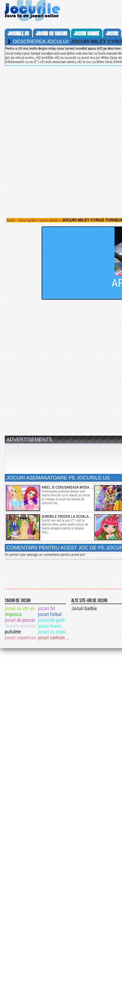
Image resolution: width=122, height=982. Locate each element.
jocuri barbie (86, 33)
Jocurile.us (18, 33)
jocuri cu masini (51, 33)
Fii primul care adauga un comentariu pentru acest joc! (45, 555)
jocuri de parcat (20, 620)
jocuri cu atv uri (20, 608)
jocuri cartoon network (54, 637)
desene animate (20, 626)
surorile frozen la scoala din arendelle (78, 516)
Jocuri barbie (84, 608)
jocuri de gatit (51, 620)
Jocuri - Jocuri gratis (21, 220)
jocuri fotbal (50, 614)
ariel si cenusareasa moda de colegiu (75, 487)
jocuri (112, 33)
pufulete (13, 632)
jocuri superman (20, 637)
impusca (13, 614)
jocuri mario (49, 626)
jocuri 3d (46, 608)
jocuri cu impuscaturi (54, 632)
